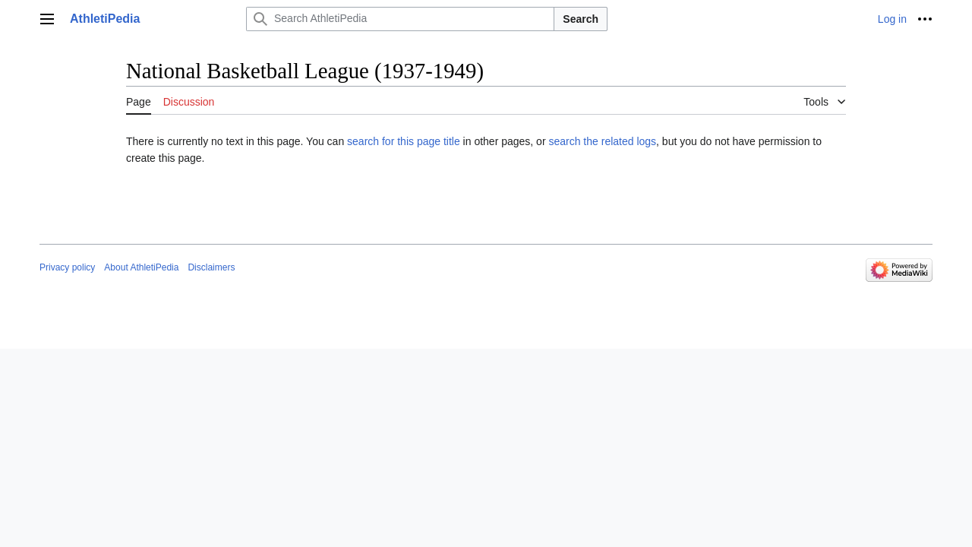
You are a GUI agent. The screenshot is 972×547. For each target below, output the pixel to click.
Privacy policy (67, 267)
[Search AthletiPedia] (400, 19)
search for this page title (403, 141)
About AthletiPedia (141, 267)
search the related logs (602, 141)
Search (580, 19)
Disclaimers (211, 267)
